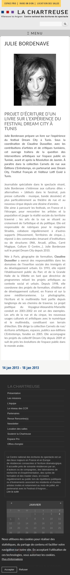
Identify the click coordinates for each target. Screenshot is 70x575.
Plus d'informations (12, 559)
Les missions (14, 398)
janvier (35, 504)
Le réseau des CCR (17, 408)
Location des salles (17, 429)
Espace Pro (13, 439)
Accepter (9, 569)
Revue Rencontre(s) (17, 418)
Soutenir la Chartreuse (19, 434)
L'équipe (11, 403)
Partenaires (13, 413)
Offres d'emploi (15, 444)
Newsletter (12, 423)
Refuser (23, 569)
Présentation (14, 393)
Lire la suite (13, 491)
